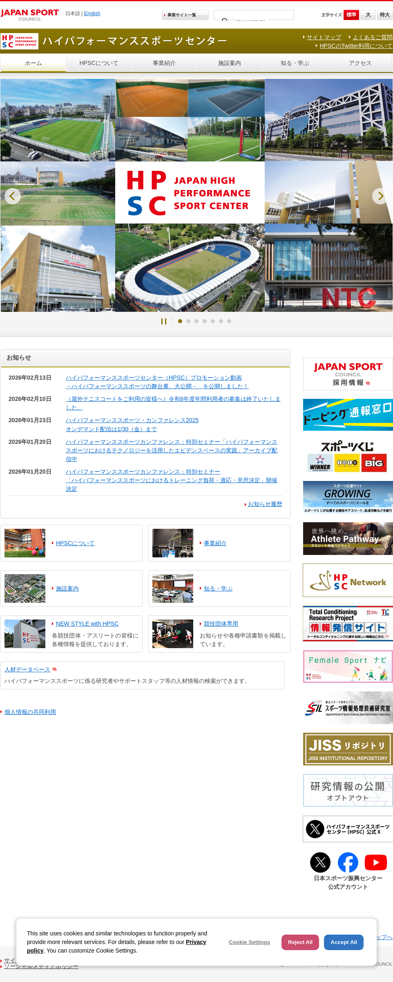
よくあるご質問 (373, 37)
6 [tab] (221, 321)
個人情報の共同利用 (30, 712)
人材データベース (27, 669)
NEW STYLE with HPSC (87, 623)
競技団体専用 (221, 623)
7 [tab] (229, 321)
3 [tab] (196, 321)
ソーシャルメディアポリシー (41, 966)
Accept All (343, 942)
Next (380, 196)
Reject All (300, 942)
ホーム (33, 63)
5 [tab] (213, 321)
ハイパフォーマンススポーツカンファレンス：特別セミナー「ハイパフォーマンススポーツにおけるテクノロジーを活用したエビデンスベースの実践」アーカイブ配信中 (171, 450)
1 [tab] (180, 321)
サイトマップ (324, 37)
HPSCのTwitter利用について (356, 46)
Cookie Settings (249, 942)
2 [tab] (188, 321)
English (92, 13)
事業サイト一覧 (181, 15)
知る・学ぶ (295, 63)
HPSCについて (98, 63)
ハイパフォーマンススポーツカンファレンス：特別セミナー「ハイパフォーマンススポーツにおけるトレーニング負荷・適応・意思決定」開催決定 (171, 480)
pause (164, 321)
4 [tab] (205, 321)
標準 (351, 15)
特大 (385, 15)
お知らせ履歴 (265, 504)
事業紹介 (164, 63)
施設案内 (229, 63)
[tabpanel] (196, 195)
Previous (12, 196)
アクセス (360, 63)
